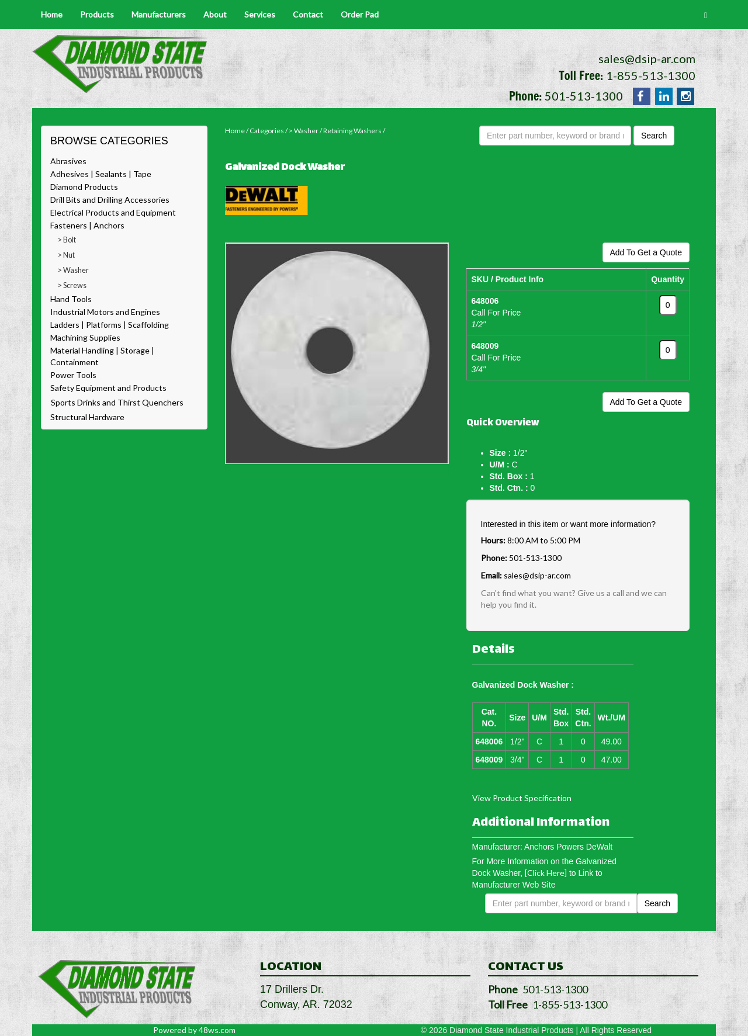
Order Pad (360, 14)
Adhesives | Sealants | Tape (100, 174)
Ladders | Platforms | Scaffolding (109, 325)
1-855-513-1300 (650, 75)
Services (259, 14)
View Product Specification (522, 798)
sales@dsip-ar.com (646, 58)
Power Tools (73, 375)
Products (97, 14)
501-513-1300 (584, 96)
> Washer (73, 270)
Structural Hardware (87, 417)
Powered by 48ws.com (194, 1030)
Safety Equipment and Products (108, 388)
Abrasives (68, 161)
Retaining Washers (352, 130)
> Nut (66, 255)
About (215, 14)
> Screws (72, 285)
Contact (308, 14)
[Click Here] (546, 873)
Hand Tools (71, 299)
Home (52, 14)
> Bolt (67, 239)
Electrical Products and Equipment (113, 212)
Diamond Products (84, 187)
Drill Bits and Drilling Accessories (109, 200)
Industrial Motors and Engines (105, 312)
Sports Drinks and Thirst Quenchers (117, 402)
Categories (267, 130)
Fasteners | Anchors (87, 225)
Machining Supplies (85, 337)
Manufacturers (158, 14)
